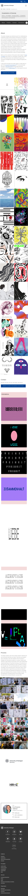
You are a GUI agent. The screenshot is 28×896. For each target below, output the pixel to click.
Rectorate (3, 888)
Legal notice (3, 866)
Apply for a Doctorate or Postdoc (7, 881)
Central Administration (5, 892)
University (3, 9)
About (3, 22)
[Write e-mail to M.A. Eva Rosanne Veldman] (16, 817)
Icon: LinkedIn (20, 838)
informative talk (9, 66)
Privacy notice (4, 867)
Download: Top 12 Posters (8, 72)
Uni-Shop (3, 883)
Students (3, 856)
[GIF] (14, 409)
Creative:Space (12, 68)
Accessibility (3, 869)
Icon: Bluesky (20, 831)
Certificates (3, 870)
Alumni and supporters (5, 859)
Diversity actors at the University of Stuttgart (13, 385)
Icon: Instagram (14, 831)
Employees (3, 857)
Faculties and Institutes (5, 889)
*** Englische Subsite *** (1, 9)
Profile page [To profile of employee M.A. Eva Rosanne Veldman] (16, 812)
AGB (2, 872)
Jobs (2, 880)
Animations (21, 22)
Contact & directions (5, 877)
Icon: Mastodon (8, 838)
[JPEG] (7, 86)
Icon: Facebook (7, 831)
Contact (14, 22)
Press (2, 878)
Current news (8, 9)
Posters (9, 22)
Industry (2, 860)
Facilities (3, 891)
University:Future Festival (10, 65)
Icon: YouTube (14, 838)
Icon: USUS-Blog (14, 846)
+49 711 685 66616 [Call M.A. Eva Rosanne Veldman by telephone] (18, 814)
